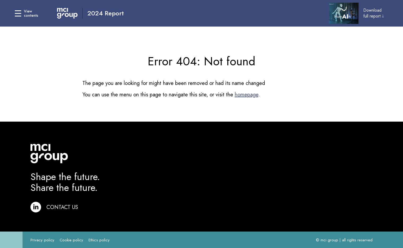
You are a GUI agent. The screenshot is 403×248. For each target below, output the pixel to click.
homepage (246, 95)
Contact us (62, 207)
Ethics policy (99, 240)
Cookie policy (71, 240)
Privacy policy (42, 240)
